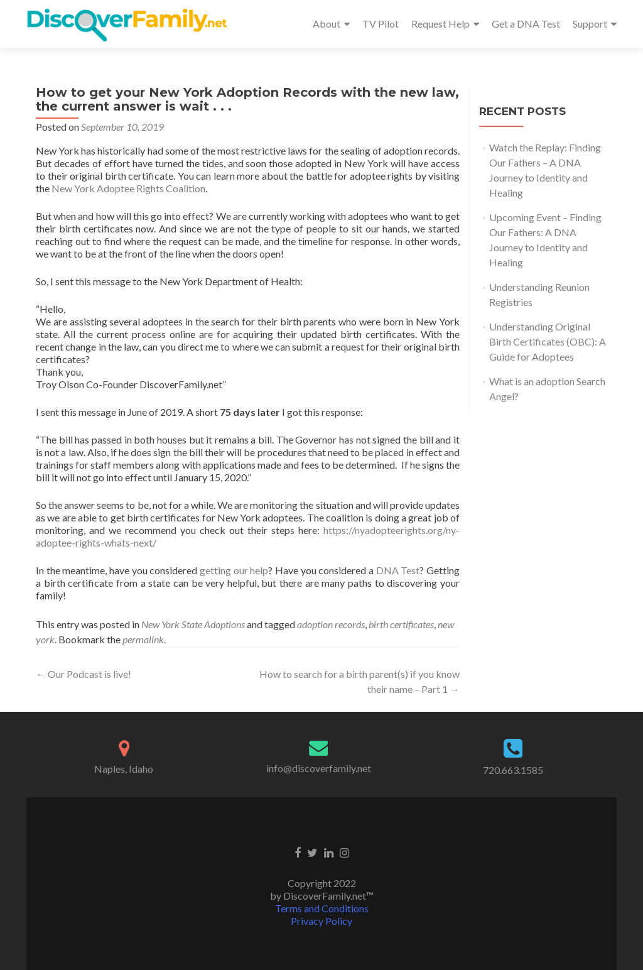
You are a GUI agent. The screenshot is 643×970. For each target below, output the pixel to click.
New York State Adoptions (193, 624)
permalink (143, 639)
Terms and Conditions (322, 908)
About (326, 24)
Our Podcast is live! (83, 674)
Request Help (440, 24)
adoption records (331, 624)
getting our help (234, 570)
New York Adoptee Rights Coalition (128, 188)
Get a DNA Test (526, 24)
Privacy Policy (321, 921)
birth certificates (401, 624)
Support (590, 24)
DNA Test (398, 570)
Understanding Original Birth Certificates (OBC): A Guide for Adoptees (547, 341)
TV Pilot (380, 24)
